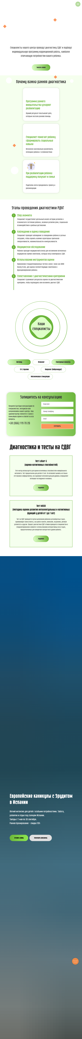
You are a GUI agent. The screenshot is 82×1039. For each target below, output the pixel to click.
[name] (57, 404)
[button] (41, 67)
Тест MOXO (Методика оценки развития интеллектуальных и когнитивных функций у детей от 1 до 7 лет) (41, 510)
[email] (57, 419)
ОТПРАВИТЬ (57, 426)
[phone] (57, 411)
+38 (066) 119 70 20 (19, 423)
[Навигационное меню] (78, 4)
